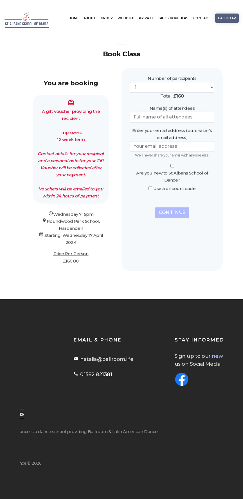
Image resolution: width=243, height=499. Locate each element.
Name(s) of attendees (172, 101)
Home (74, 18)
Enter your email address (158, 123)
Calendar (227, 18)
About (90, 18)
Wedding (126, 18)
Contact (202, 18)
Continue (172, 205)
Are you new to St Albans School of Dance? (172, 169)
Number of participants (172, 71)
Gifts (173, 18)
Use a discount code (174, 181)
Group (107, 18)
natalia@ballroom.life (152, 359)
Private (146, 18)
